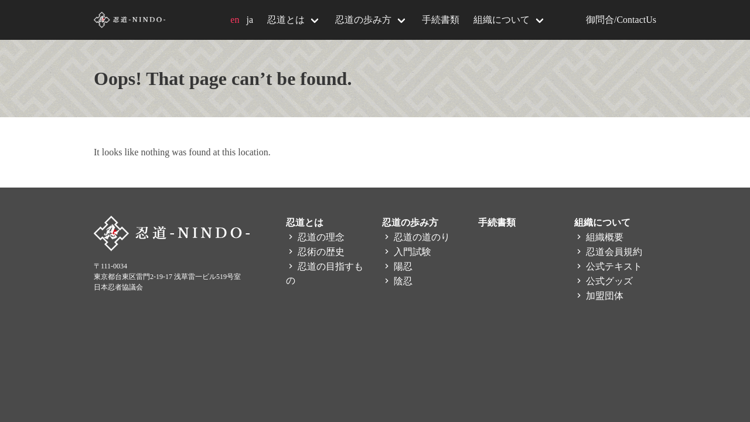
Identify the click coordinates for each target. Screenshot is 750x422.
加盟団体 (598, 296)
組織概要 (598, 237)
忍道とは (286, 20)
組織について (501, 20)
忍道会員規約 (608, 252)
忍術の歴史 (315, 252)
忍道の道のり (416, 237)
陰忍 (397, 281)
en (234, 20)
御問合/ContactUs (621, 20)
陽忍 (397, 266)
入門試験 (406, 252)
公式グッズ (603, 281)
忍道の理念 (315, 237)
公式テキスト (608, 266)
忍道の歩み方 (363, 20)
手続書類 (440, 20)
